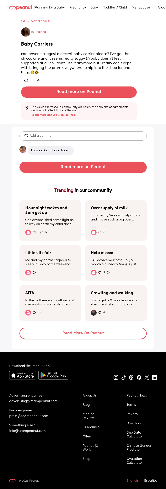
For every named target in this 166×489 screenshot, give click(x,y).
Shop (86, 459)
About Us (90, 395)
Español (150, 480)
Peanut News (137, 395)
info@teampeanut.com (27, 431)
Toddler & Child (115, 7)
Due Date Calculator (135, 434)
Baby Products (41, 21)
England (40, 32)
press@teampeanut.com (28, 416)
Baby (95, 7)
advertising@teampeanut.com (33, 401)
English (132, 480)
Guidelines (91, 427)
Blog (86, 405)
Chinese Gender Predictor (139, 447)
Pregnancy (77, 7)
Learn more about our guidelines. (53, 115)
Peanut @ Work (91, 447)
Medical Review (89, 416)
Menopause (141, 7)
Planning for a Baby (49, 7)
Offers (87, 436)
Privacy (132, 414)
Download (134, 423)
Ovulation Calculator (135, 461)
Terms (131, 405)
